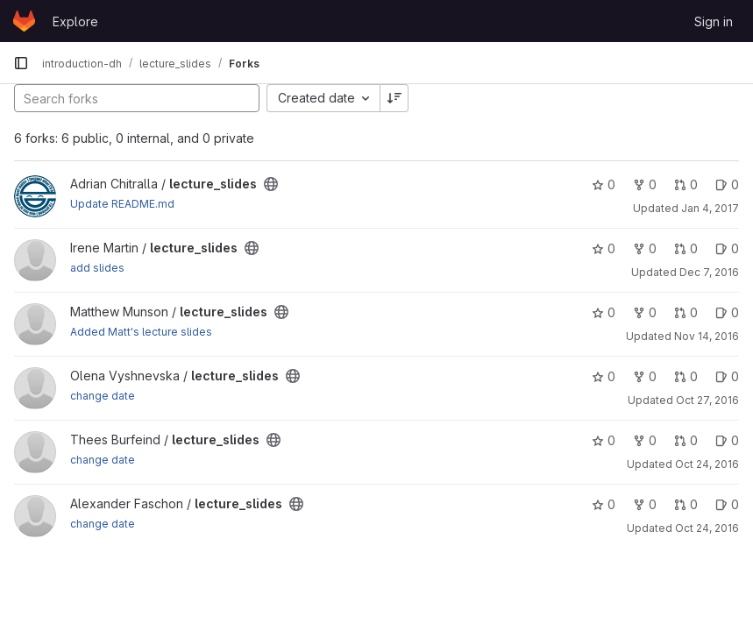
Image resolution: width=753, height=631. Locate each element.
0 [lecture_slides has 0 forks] (645, 184)
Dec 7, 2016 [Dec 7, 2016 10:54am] (709, 272)
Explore (75, 21)
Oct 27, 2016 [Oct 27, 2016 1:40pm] (707, 400)
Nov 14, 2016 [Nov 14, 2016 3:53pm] (706, 336)
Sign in (713, 21)
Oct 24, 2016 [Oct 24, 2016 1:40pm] (707, 528)
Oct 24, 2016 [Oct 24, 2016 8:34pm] (707, 464)
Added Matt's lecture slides (141, 331)
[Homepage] (24, 21)
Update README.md (122, 203)
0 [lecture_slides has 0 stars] (603, 184)
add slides (97, 267)
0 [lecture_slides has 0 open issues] (727, 184)
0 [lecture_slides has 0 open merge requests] (686, 184)
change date (102, 395)
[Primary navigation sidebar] (21, 63)
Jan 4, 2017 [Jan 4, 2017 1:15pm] (710, 208)
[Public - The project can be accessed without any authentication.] (271, 184)
